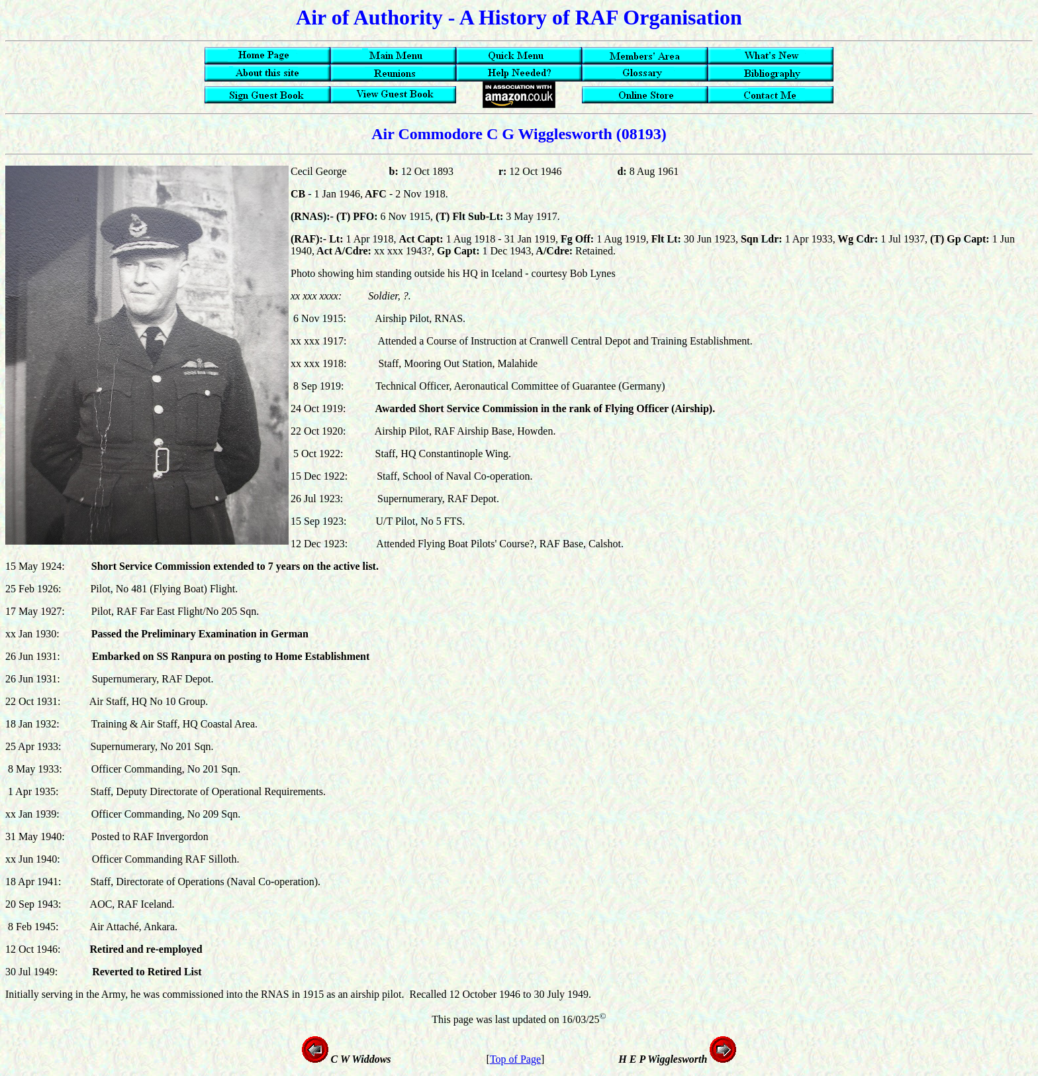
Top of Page (515, 1059)
